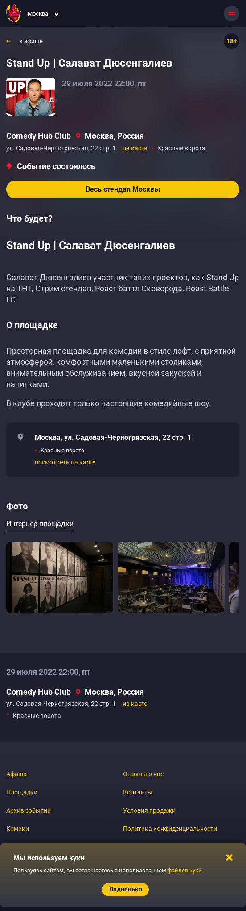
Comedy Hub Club (38, 136)
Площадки (21, 792)
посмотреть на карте (65, 462)
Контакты (137, 792)
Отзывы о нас (143, 774)
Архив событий (28, 810)
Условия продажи (149, 810)
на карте (135, 148)
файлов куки (185, 870)
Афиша (16, 774)
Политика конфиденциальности (170, 828)
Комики (17, 828)
